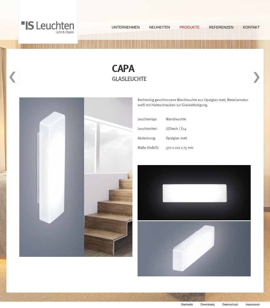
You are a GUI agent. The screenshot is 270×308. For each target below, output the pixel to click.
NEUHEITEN (159, 27)
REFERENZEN (221, 27)
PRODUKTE (189, 27)
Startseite (187, 304)
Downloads (207, 304)
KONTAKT (251, 27)
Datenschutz (230, 304)
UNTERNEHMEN (126, 27)
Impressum (253, 304)
